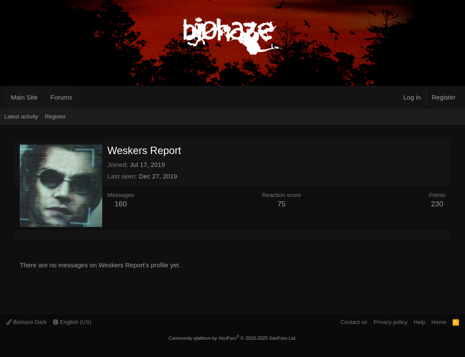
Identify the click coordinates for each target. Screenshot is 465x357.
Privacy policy (390, 322)
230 (437, 204)
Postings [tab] (40, 234)
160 (121, 204)
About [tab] (51, 234)
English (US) (72, 322)
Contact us (353, 322)
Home (439, 322)
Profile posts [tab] (20, 234)
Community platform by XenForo (233, 338)
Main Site (24, 97)
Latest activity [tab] (30, 234)
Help (419, 322)
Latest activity (21, 116)
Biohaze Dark (26, 322)
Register (55, 116)
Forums (62, 97)
